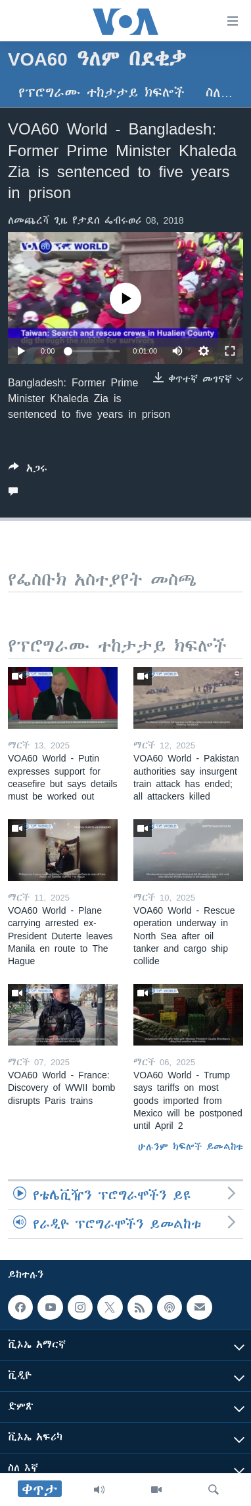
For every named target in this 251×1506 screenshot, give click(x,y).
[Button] (28, 470)
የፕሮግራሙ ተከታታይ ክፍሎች (101, 92)
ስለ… (219, 92)
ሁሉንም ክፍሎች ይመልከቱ (190, 1146)
